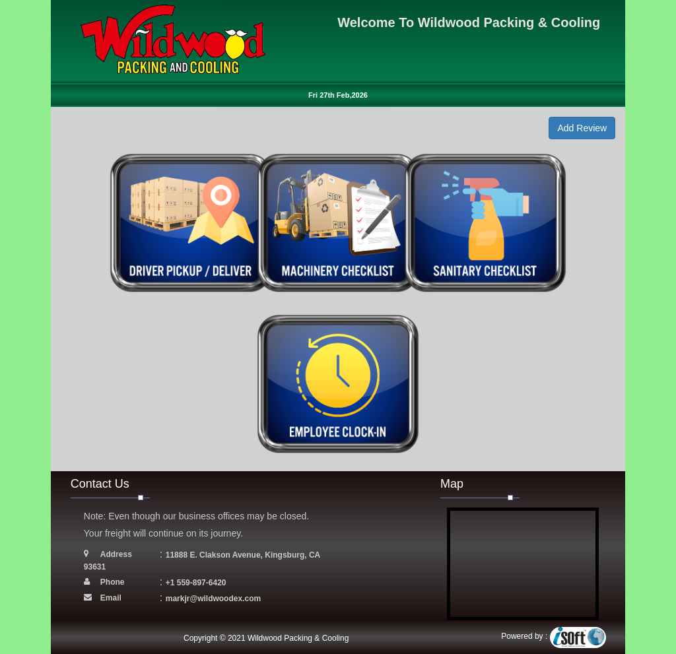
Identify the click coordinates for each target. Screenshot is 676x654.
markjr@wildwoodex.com (213, 598)
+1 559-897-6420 (196, 582)
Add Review (582, 128)
